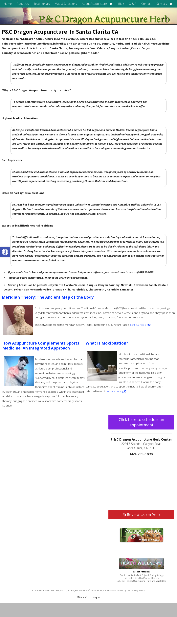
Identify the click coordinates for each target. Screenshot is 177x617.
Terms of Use (123, 590)
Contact (146, 4)
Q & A (132, 4)
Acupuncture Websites (43, 590)
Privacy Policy (138, 590)
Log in (96, 597)
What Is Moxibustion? (107, 343)
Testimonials (42, 4)
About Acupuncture (94, 4)
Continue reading (140, 324)
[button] (5, 252)
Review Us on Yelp (141, 514)
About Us (23, 4)
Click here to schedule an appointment (141, 422)
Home (8, 4)
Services (161, 4)
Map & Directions (66, 4)
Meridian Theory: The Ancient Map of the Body (48, 297)
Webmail (81, 597)
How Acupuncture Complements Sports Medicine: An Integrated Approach (40, 345)
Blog (121, 4)
